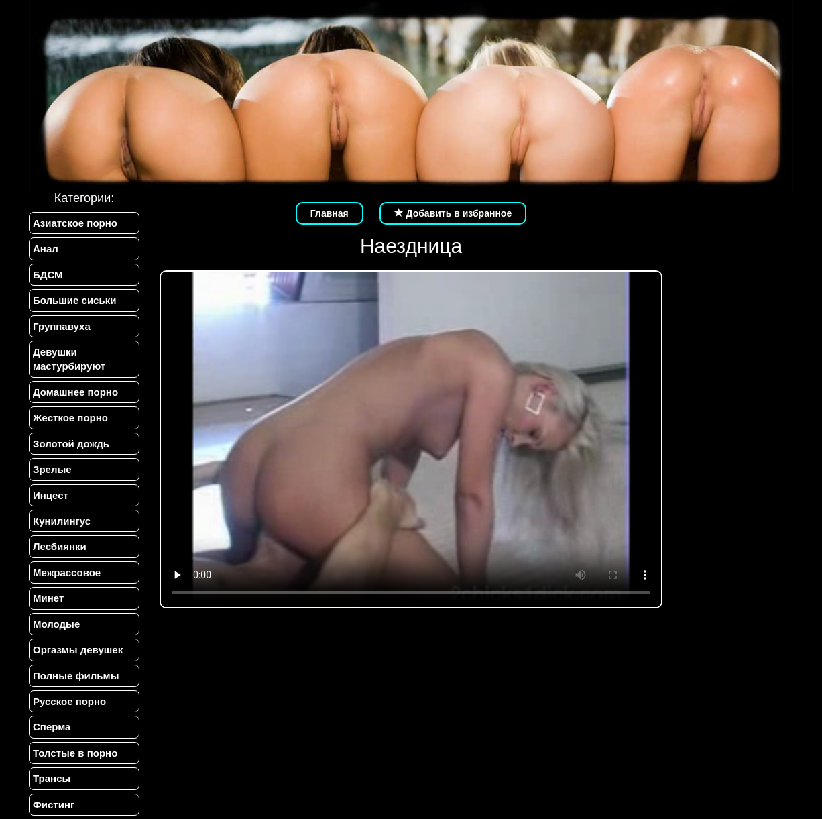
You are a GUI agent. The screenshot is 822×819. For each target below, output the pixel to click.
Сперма (51, 726)
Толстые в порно (75, 753)
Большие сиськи (74, 300)
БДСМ (48, 274)
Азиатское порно (75, 223)
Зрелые (52, 469)
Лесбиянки (59, 546)
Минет (48, 598)
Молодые (56, 624)
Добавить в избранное (453, 213)
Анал (45, 248)
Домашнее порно (75, 392)
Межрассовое (67, 572)
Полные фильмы (76, 675)
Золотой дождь (71, 443)
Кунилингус (62, 521)
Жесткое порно (70, 417)
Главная (329, 213)
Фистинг (53, 804)
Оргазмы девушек (78, 649)
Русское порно (69, 701)
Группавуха (62, 326)
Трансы (51, 778)
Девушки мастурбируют (69, 359)
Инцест (50, 495)
